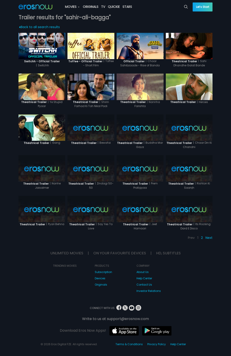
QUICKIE (114, 6)
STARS (127, 6)
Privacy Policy (156, 344)
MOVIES (72, 6)
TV (103, 6)
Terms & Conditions (129, 344)
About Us (142, 272)
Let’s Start (202, 7)
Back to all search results (39, 27)
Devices (100, 278)
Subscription (103, 272)
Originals (101, 285)
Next (209, 237)
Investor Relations (148, 291)
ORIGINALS (90, 6)
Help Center (144, 278)
